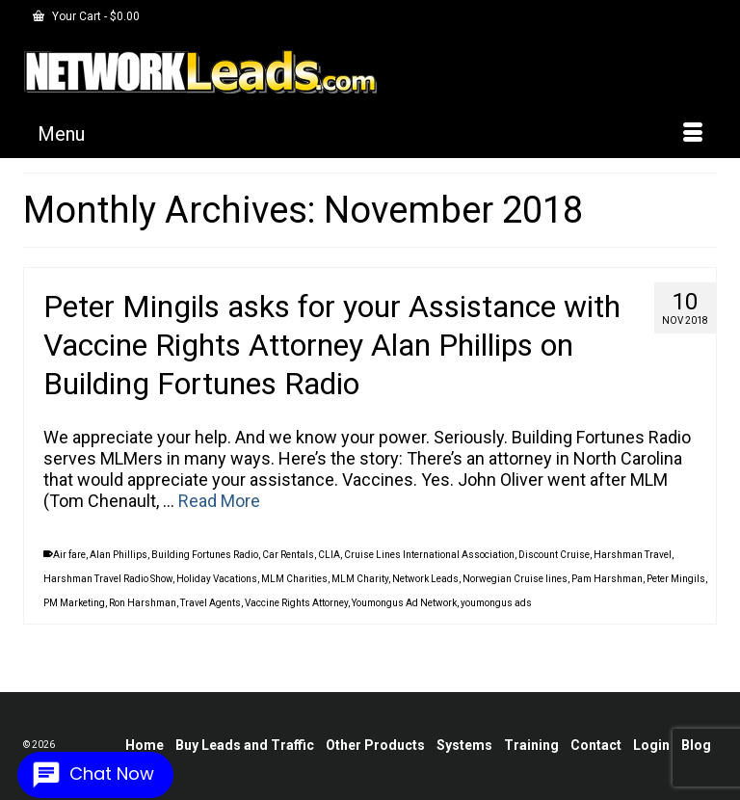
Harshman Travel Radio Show (107, 578)
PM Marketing (74, 603)
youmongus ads (496, 603)
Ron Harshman (142, 603)
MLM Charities (294, 578)
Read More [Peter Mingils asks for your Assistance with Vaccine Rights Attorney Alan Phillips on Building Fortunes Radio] (219, 501)
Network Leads (425, 578)
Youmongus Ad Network (404, 603)
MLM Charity (359, 578)
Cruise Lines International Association (429, 554)
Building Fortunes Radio (204, 554)
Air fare (69, 554)
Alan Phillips (118, 554)
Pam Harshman (607, 578)
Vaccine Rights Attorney (296, 603)
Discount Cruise (554, 554)
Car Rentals (288, 554)
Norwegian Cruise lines (515, 578)
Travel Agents (210, 603)
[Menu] (370, 134)
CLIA (329, 554)
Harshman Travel (633, 554)
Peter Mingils (676, 578)
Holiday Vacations (216, 578)
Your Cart (86, 16)
